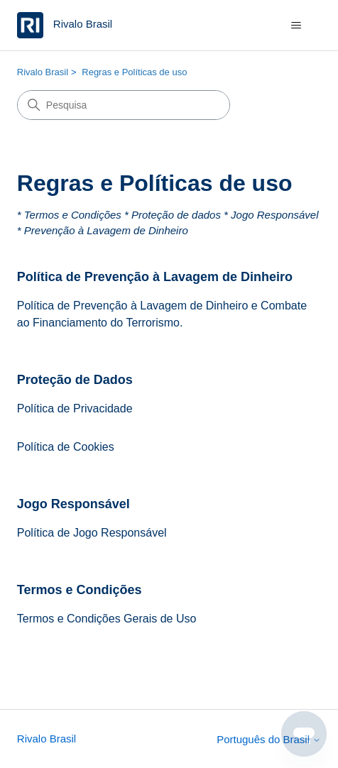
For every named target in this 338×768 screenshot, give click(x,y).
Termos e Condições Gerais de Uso (107, 619)
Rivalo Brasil (42, 72)
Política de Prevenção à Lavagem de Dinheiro (155, 277)
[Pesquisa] (123, 105)
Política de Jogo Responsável (92, 533)
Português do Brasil (269, 739)
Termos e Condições (79, 590)
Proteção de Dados (75, 380)
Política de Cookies (65, 447)
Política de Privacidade (75, 408)
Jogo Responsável (73, 504)
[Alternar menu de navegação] (296, 25)
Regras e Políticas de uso (134, 72)
